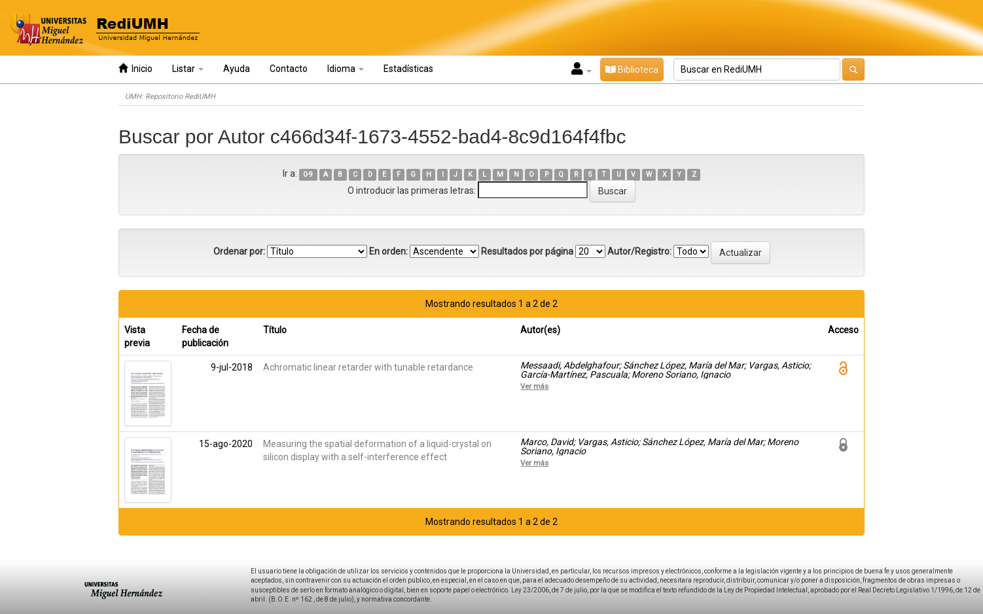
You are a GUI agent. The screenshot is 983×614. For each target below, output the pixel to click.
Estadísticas (408, 68)
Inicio (135, 68)
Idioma (345, 68)
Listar (188, 68)
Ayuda (236, 68)
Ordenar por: (239, 251)
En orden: (388, 251)
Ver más (534, 386)
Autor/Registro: (639, 251)
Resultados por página (527, 251)
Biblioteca (631, 69)
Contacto (289, 68)
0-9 (308, 174)
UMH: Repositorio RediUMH (170, 96)
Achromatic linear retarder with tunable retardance (368, 367)
